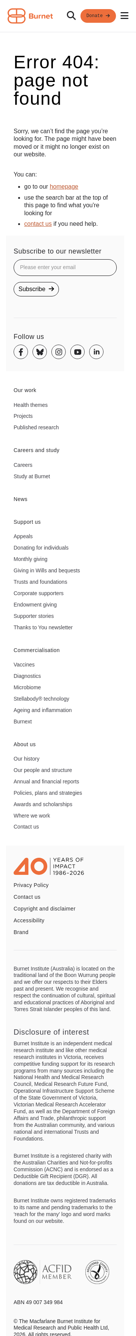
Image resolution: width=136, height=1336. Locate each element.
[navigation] (68, 16)
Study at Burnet (32, 476)
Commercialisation (37, 650)
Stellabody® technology (41, 699)
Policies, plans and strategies (48, 793)
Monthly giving (31, 559)
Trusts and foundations (40, 582)
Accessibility (29, 920)
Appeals (23, 536)
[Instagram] (58, 352)
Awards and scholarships (43, 804)
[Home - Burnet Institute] (30, 16)
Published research (36, 427)
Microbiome (27, 687)
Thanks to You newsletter (43, 627)
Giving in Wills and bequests (47, 570)
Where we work (32, 816)
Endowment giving (35, 605)
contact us (38, 224)
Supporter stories (34, 616)
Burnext (23, 721)
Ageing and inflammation (43, 710)
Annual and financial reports (46, 781)
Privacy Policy (31, 885)
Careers (23, 465)
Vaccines (24, 665)
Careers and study (37, 450)
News (21, 499)
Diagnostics (27, 676)
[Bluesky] (39, 352)
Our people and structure (43, 770)
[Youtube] (77, 352)
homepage (64, 186)
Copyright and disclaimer (45, 908)
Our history (26, 759)
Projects (23, 416)
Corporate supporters (38, 593)
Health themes (31, 405)
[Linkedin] (96, 352)
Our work (25, 390)
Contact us (26, 827)
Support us (27, 522)
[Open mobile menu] (124, 16)
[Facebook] (21, 352)
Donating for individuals (41, 548)
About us (25, 744)
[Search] (71, 16)
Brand (21, 932)
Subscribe (36, 289)
